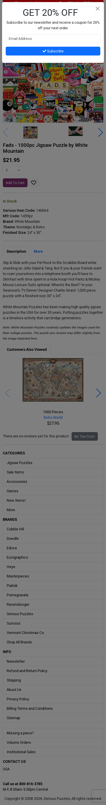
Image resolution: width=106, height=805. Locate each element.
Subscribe (53, 51)
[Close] (97, 8)
